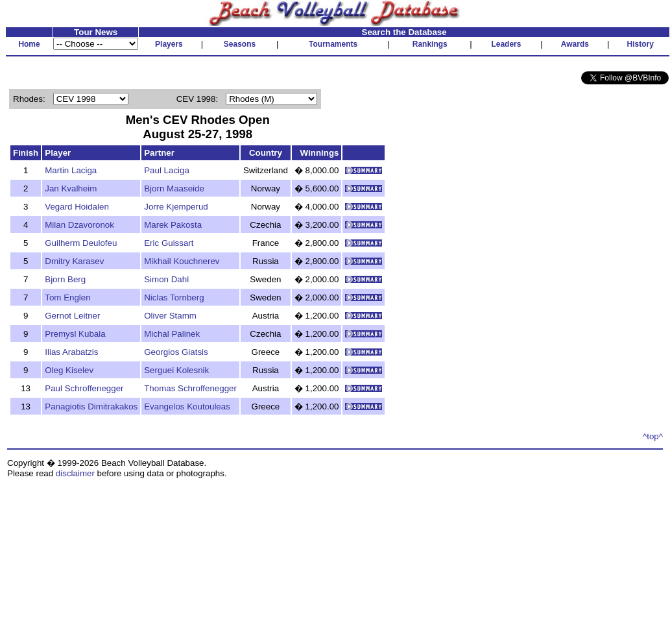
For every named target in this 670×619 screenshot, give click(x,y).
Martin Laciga (71, 170)
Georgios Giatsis (176, 352)
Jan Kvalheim (71, 188)
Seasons (240, 44)
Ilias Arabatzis (71, 352)
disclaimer (75, 473)
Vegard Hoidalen (77, 207)
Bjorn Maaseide (174, 188)
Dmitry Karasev (74, 261)
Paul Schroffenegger (84, 388)
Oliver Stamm (170, 316)
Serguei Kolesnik (176, 370)
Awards (575, 44)
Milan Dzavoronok (79, 225)
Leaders (506, 44)
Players (169, 44)
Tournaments (333, 44)
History (640, 44)
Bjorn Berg (65, 279)
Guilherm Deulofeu (81, 243)
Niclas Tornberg (174, 297)
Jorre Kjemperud (176, 207)
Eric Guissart (168, 243)
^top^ (653, 436)
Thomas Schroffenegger (190, 388)
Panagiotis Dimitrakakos (91, 406)
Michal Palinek (172, 334)
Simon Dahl (166, 279)
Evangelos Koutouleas (187, 406)
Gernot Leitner (72, 316)
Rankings (430, 44)
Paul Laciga (166, 170)
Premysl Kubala (75, 334)
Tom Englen (67, 297)
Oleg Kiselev (69, 370)
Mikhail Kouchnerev (181, 261)
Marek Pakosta (173, 225)
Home (29, 44)
